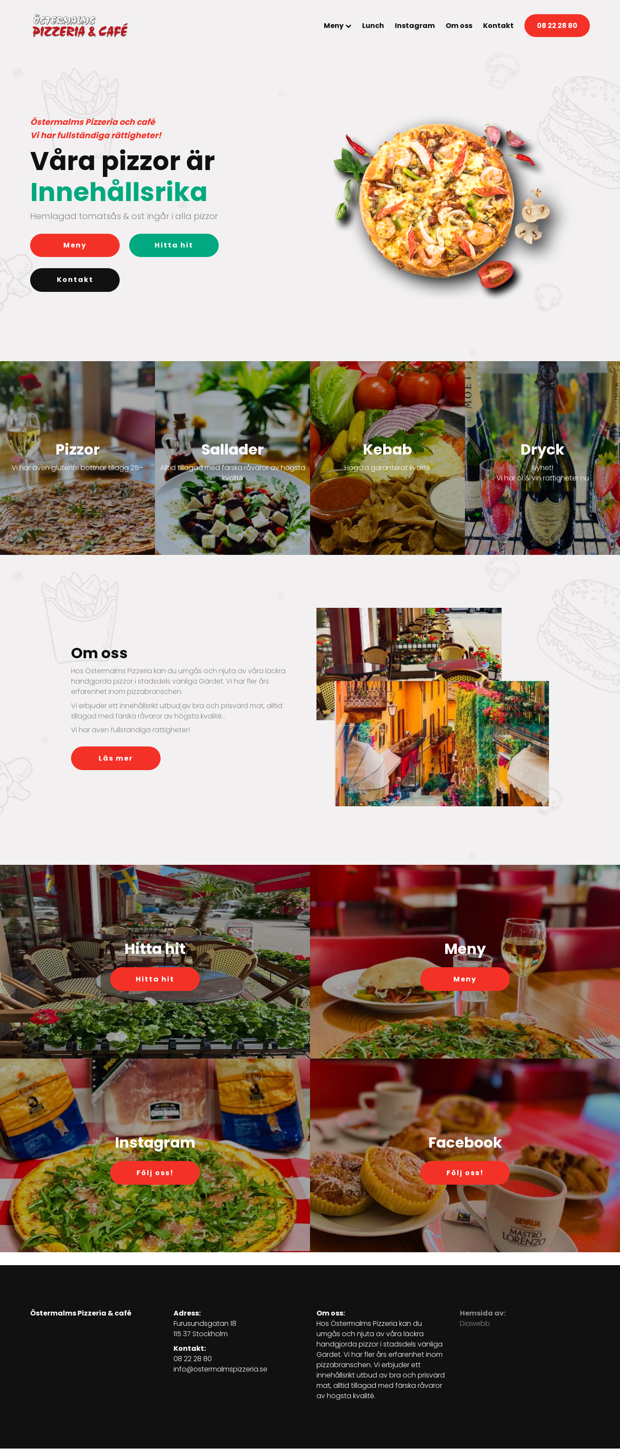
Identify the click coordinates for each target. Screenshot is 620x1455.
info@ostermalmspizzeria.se (220, 1369)
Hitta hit (174, 245)
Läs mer (116, 758)
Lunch (373, 26)
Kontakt (498, 26)
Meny (334, 26)
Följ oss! (155, 1173)
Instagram (415, 26)
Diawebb (475, 1323)
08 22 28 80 (557, 26)
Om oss (459, 26)
